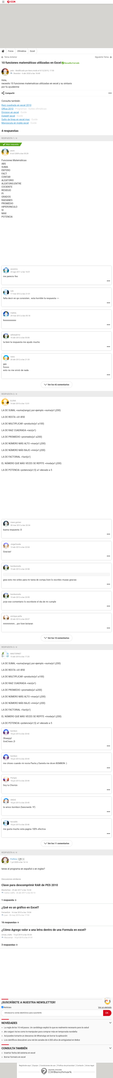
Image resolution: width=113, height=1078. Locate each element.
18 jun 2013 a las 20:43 (19, 759)
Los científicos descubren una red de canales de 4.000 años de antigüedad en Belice (42, 1040)
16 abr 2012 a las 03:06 (20, 337)
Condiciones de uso (48, 1066)
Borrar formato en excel (14, 1057)
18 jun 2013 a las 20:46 (19, 824)
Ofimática (21, 51)
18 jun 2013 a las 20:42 (19, 734)
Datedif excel (8, 115)
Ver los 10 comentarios (58, 638)
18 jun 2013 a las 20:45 (19, 803)
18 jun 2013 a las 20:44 (19, 781)
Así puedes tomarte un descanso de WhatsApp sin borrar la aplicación (35, 1036)
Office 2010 (7, 108)
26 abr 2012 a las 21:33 (20, 359)
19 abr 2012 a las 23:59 (20, 597)
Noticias (6, 1007)
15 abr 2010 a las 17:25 (19, 656)
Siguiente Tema (102, 57)
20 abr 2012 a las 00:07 (20, 619)
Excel (32, 51)
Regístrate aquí (25, 1066)
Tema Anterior (10, 57)
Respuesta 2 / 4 (9, 394)
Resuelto (68, 63)
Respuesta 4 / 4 (9, 852)
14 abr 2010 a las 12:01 (19, 403)
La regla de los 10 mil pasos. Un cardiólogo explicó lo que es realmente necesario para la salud (46, 1027)
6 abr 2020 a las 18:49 (31, 73)
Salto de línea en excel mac (15, 119)
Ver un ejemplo (105, 1007)
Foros (10, 51)
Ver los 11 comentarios (58, 843)
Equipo (35, 1066)
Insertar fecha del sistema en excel (19, 1053)
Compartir (10, 93)
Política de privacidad (66, 1066)
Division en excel (10, 112)
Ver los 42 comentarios (58, 384)
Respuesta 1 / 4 (9, 138)
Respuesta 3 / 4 (9, 647)
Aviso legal (89, 1066)
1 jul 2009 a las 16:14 (19, 862)
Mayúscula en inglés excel (15, 123)
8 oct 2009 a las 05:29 (19, 153)
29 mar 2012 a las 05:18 (20, 316)
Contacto (80, 1066)
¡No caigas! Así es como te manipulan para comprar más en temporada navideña (40, 1031)
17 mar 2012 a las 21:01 (20, 294)
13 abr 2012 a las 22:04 (20, 547)
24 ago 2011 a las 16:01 (20, 272)
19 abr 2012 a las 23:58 (20, 569)
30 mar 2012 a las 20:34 (20, 525)
